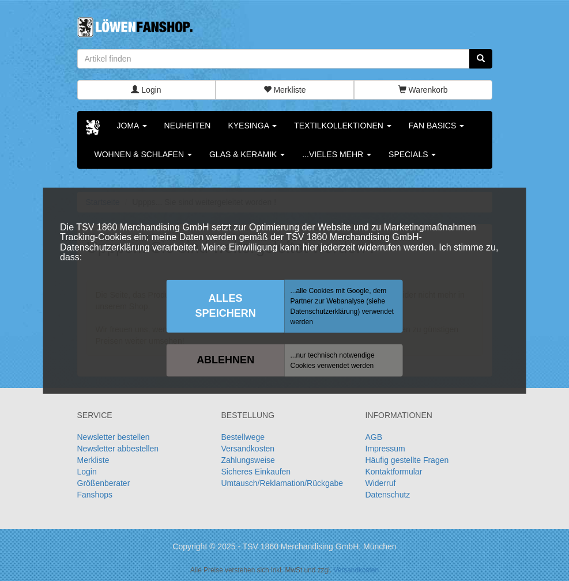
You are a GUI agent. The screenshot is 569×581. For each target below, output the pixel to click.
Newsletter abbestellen (118, 448)
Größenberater (103, 483)
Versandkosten (248, 448)
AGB (374, 437)
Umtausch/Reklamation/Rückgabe (282, 483)
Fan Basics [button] (436, 125)
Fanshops (94, 494)
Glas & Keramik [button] (247, 154)
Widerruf (380, 483)
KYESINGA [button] (252, 125)
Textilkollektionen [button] (342, 125)
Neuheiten (187, 125)
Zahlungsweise (248, 460)
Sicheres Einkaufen (256, 471)
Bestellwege (243, 437)
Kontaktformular (394, 471)
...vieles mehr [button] (336, 154)
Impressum (385, 448)
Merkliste (284, 89)
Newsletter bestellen (113, 437)
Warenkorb (423, 89)
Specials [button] (412, 154)
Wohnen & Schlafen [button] (143, 154)
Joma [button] (132, 125)
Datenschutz (387, 494)
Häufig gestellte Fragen (407, 460)
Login (146, 89)
